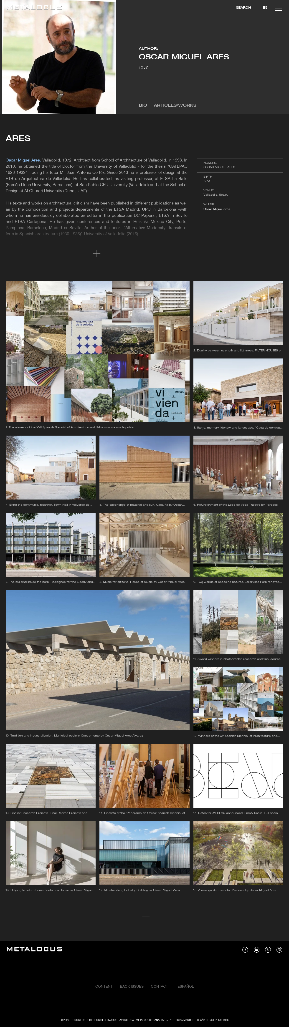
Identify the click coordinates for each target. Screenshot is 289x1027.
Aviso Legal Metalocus (135, 1020)
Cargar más (145, 916)
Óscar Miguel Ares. (217, 209)
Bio (143, 106)
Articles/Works (175, 106)
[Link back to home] (34, 8)
